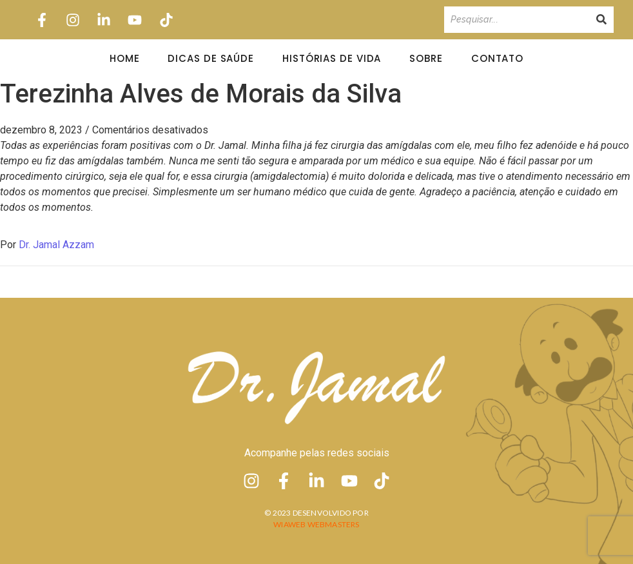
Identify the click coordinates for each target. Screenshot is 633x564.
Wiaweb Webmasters (316, 524)
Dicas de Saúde (211, 58)
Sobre (426, 58)
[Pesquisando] (516, 19)
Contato (497, 58)
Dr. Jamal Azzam (56, 244)
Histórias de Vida (331, 58)
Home (125, 58)
